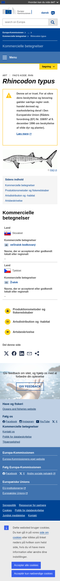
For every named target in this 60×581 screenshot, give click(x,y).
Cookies (7, 510)
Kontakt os (9, 431)
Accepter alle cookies (26, 565)
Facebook (10, 473)
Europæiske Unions (14, 493)
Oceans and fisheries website (19, 409)
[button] (6, 353)
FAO (52, 170)
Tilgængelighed (11, 442)
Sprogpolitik (9, 505)
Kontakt (32, 515)
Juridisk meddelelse (14, 515)
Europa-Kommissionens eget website (24, 459)
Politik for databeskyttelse (17, 436)
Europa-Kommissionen (13, 32)
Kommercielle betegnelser (14, 36)
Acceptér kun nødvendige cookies (33, 573)
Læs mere (22, 133)
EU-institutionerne (13, 488)
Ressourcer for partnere (32, 505)
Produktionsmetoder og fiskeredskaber (27, 190)
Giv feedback (30, 386)
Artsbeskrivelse (13, 200)
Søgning (52, 22)
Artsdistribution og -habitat (20, 195)
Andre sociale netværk (39, 473)
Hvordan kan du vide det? (43, 2)
